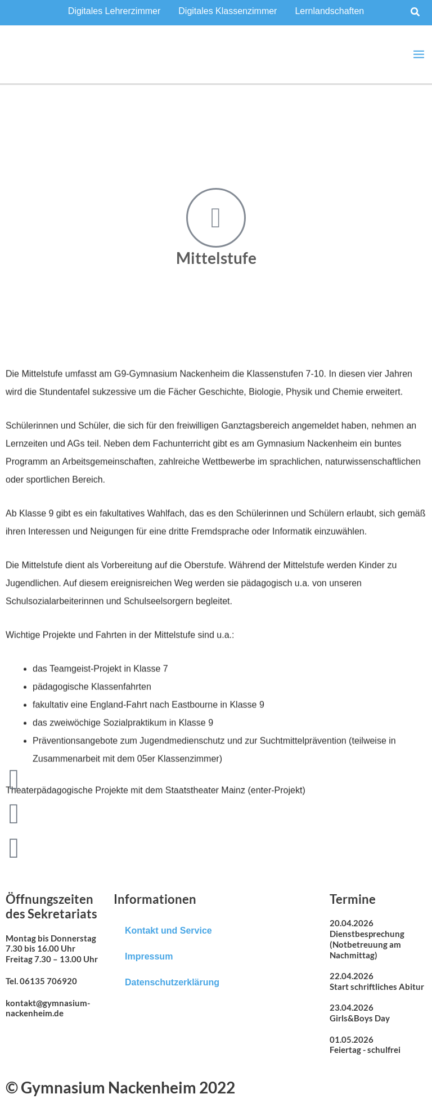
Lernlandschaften (329, 11)
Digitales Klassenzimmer (227, 11)
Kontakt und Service (168, 930)
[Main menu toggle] (419, 54)
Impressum (149, 956)
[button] (416, 12)
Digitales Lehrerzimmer (114, 11)
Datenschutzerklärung (172, 982)
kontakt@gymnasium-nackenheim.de (48, 1008)
